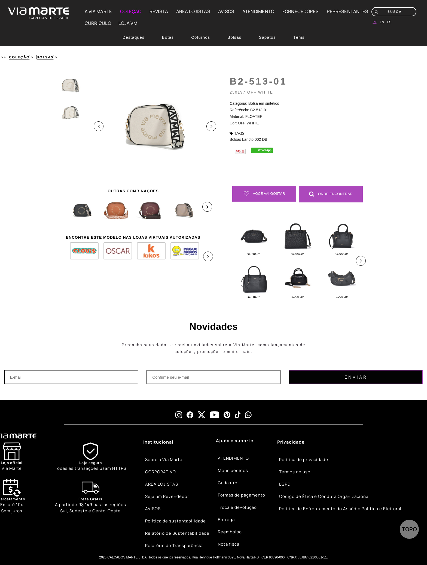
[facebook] (190, 414)
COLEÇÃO (131, 11)
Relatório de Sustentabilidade (177, 533)
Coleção (19, 57)
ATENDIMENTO (258, 11)
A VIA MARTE (98, 11)
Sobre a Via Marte (163, 459)
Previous (98, 126)
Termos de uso (294, 472)
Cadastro (227, 483)
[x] (201, 414)
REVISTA (159, 11)
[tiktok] (238, 414)
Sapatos (267, 37)
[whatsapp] (248, 414)
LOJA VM (127, 23)
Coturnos (200, 37)
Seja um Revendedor (167, 496)
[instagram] (179, 414)
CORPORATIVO (160, 472)
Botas (168, 37)
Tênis (299, 37)
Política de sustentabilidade (175, 521)
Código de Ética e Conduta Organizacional (324, 496)
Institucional (158, 442)
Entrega (226, 519)
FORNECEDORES (300, 11)
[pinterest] (227, 414)
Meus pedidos (233, 470)
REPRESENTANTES (347, 11)
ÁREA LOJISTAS (193, 11)
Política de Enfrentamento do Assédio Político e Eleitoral (340, 509)
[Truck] (90, 496)
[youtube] (214, 414)
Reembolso (230, 532)
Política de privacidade (303, 459)
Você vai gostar (264, 193)
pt (375, 22)
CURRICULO (98, 23)
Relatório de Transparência (174, 545)
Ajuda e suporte (235, 440)
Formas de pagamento (241, 495)
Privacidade (291, 442)
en (382, 22)
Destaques (134, 37)
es (389, 22)
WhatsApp (265, 150)
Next (211, 126)
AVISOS (226, 11)
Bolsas (234, 37)
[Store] (11, 456)
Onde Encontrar (331, 193)
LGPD (285, 484)
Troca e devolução (237, 507)
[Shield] (90, 456)
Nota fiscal (229, 544)
